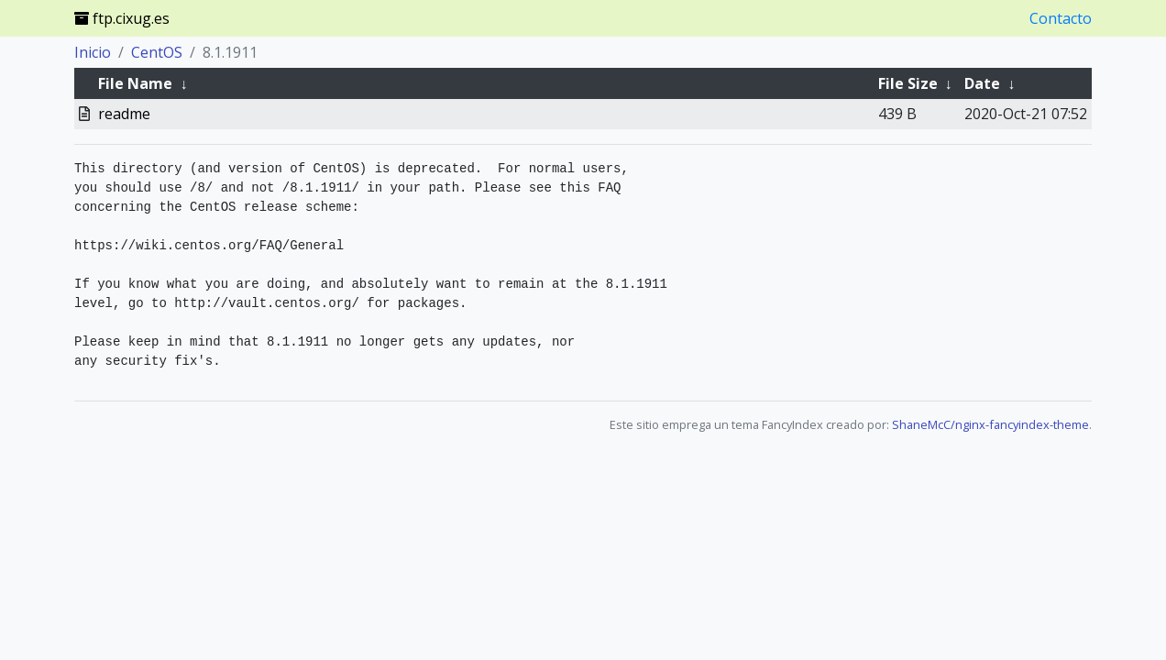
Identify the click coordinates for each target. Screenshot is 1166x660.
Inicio (92, 52)
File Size (908, 83)
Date (982, 83)
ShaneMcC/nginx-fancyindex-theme (990, 424)
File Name (135, 83)
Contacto (1060, 18)
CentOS (156, 52)
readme (124, 114)
